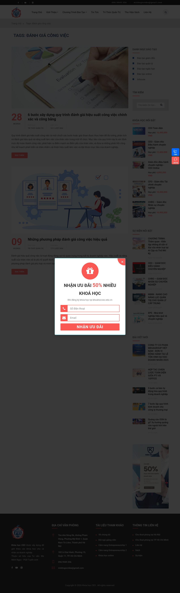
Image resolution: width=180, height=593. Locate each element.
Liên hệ (175, 163)
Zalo (175, 154)
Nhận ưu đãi (90, 327)
